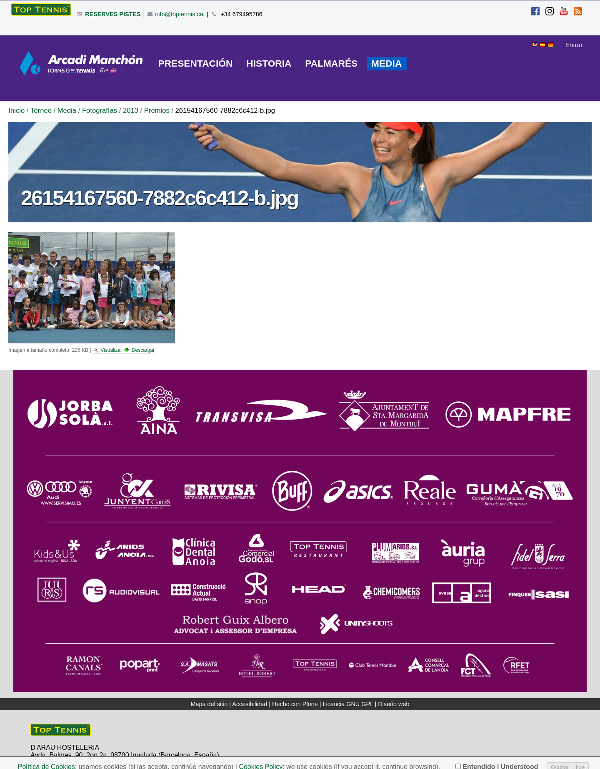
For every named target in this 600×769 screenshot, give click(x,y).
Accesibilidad (249, 704)
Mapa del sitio (209, 704)
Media (67, 110)
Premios (157, 110)
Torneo (41, 110)
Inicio (16, 110)
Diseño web (393, 704)
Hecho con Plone (295, 704)
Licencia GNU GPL (347, 704)
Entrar (574, 44)
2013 (130, 110)
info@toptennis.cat (180, 14)
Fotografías (99, 110)
